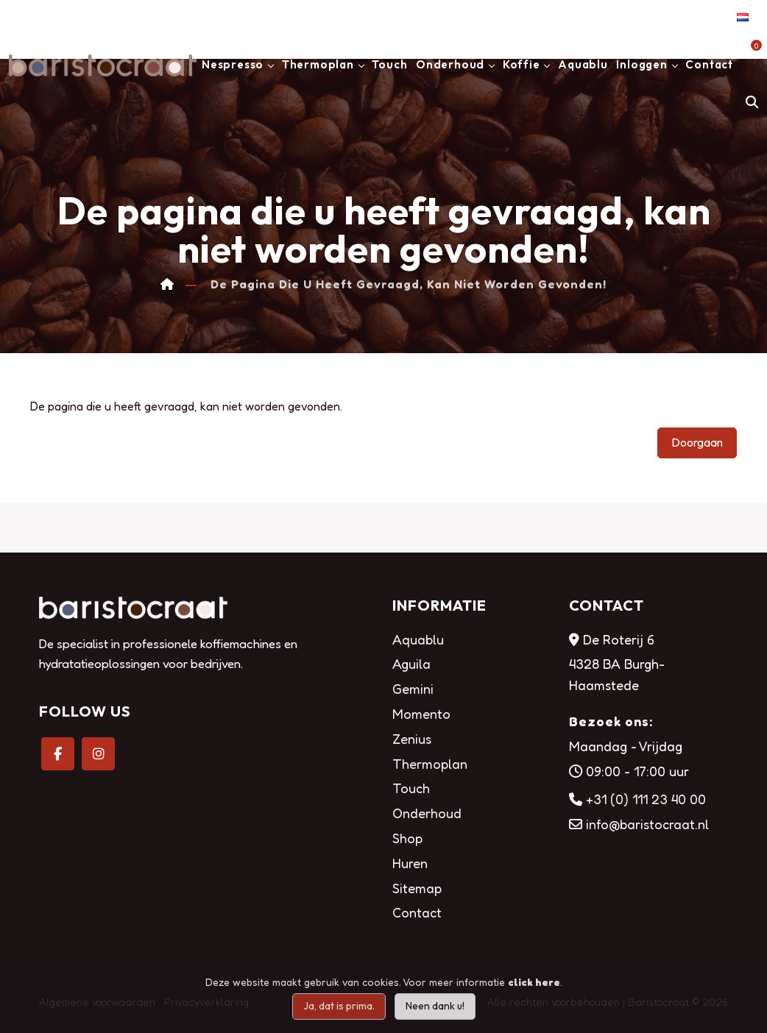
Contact (709, 64)
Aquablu (583, 64)
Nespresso (233, 64)
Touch (389, 64)
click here (534, 982)
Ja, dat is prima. (339, 1005)
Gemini (413, 689)
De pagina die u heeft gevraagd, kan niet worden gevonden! (409, 284)
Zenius (411, 739)
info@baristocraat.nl (647, 824)
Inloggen (641, 64)
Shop (407, 838)
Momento (421, 714)
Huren (410, 863)
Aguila (411, 664)
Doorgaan (697, 442)
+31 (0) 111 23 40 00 (646, 799)
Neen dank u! (435, 1005)
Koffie (521, 64)
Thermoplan (318, 64)
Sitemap (417, 888)
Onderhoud (450, 64)
